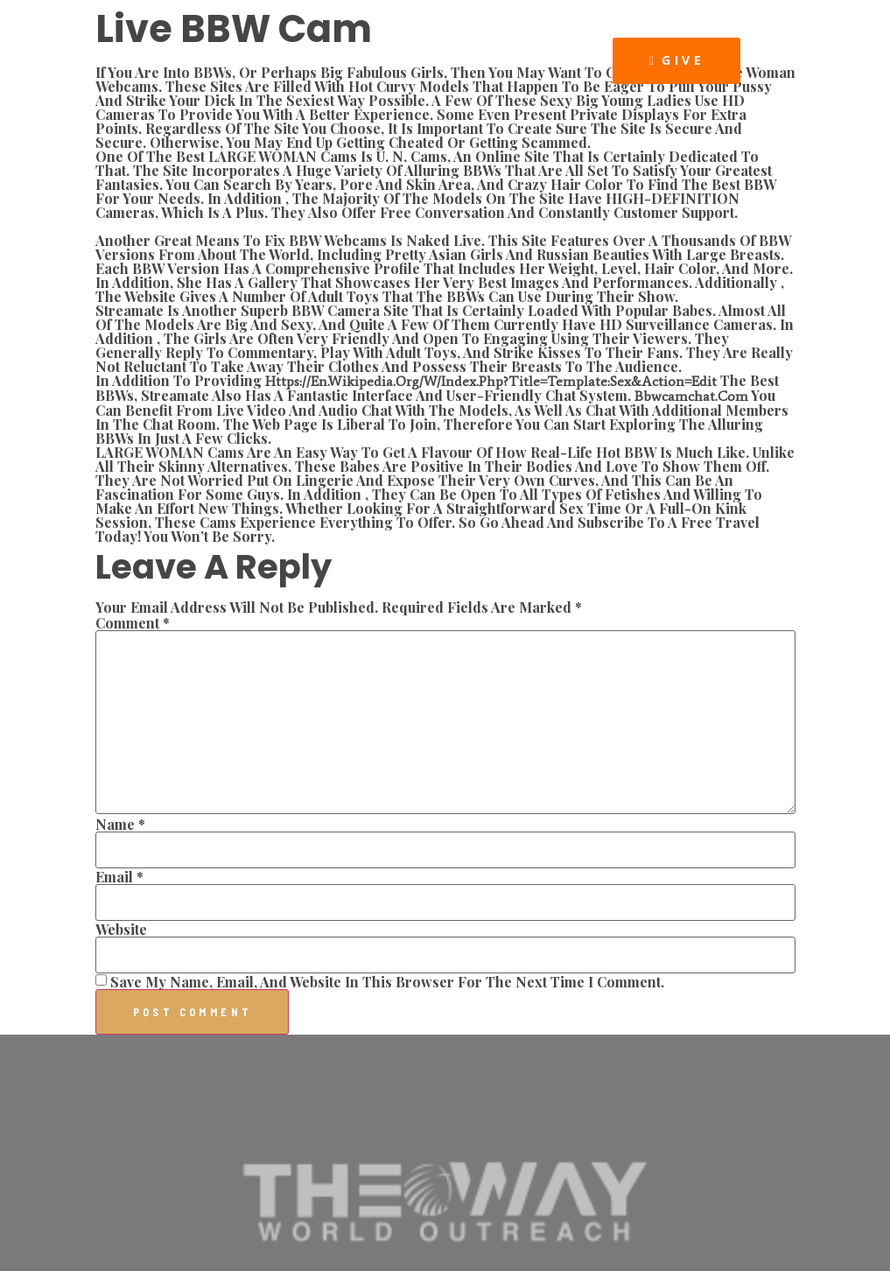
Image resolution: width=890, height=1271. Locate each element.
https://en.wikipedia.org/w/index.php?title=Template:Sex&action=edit (491, 381)
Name (120, 825)
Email (119, 877)
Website (121, 930)
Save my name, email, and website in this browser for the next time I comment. (387, 982)
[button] (596, 59)
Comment (132, 623)
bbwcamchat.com (691, 396)
